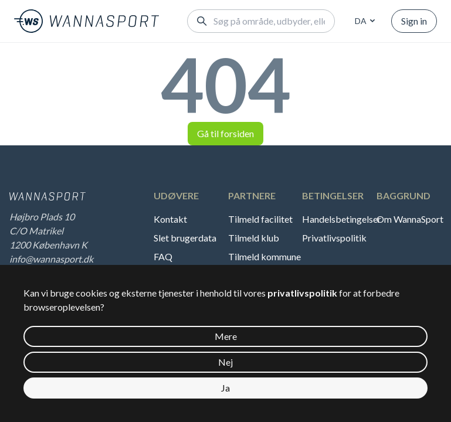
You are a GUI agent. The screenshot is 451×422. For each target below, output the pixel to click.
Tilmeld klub (253, 237)
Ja (225, 387)
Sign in (414, 20)
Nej (225, 361)
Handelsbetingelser (339, 218)
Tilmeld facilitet (260, 218)
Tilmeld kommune (264, 256)
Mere (226, 336)
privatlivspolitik (302, 292)
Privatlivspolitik (334, 237)
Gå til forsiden (225, 133)
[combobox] (363, 21)
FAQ (163, 256)
